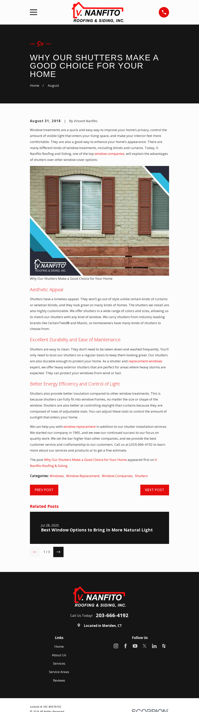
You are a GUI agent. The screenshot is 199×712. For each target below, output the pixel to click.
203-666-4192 (112, 615)
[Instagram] (116, 646)
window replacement (79, 426)
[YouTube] (135, 646)
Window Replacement (83, 476)
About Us (59, 655)
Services (59, 663)
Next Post (154, 490)
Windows (57, 476)
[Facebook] (125, 646)
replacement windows (145, 361)
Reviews (59, 680)
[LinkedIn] (154, 646)
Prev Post (44, 490)
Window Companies (117, 476)
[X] (144, 646)
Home (59, 646)
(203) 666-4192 (141, 444)
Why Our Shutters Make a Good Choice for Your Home (85, 459)
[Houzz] (163, 646)
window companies (109, 153)
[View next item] (58, 552)
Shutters (141, 476)
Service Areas (59, 672)
